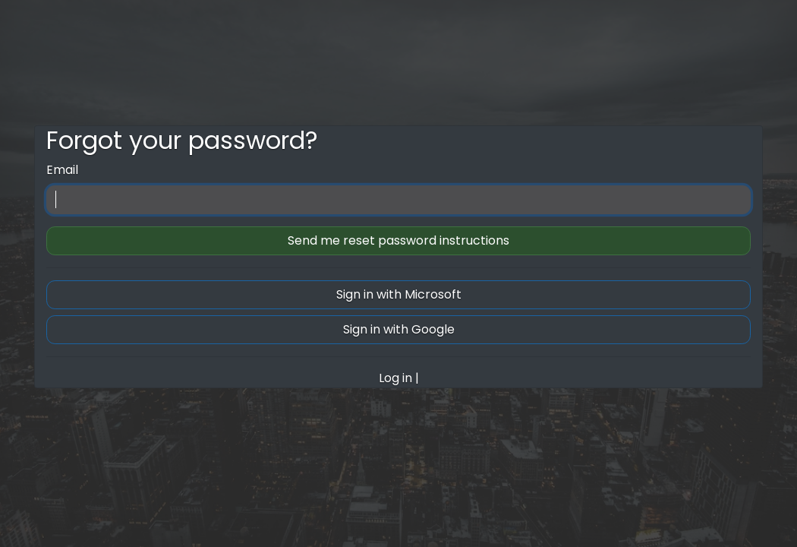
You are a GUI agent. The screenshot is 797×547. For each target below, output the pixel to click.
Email (62, 170)
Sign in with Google (399, 329)
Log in (395, 378)
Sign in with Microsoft (399, 294)
